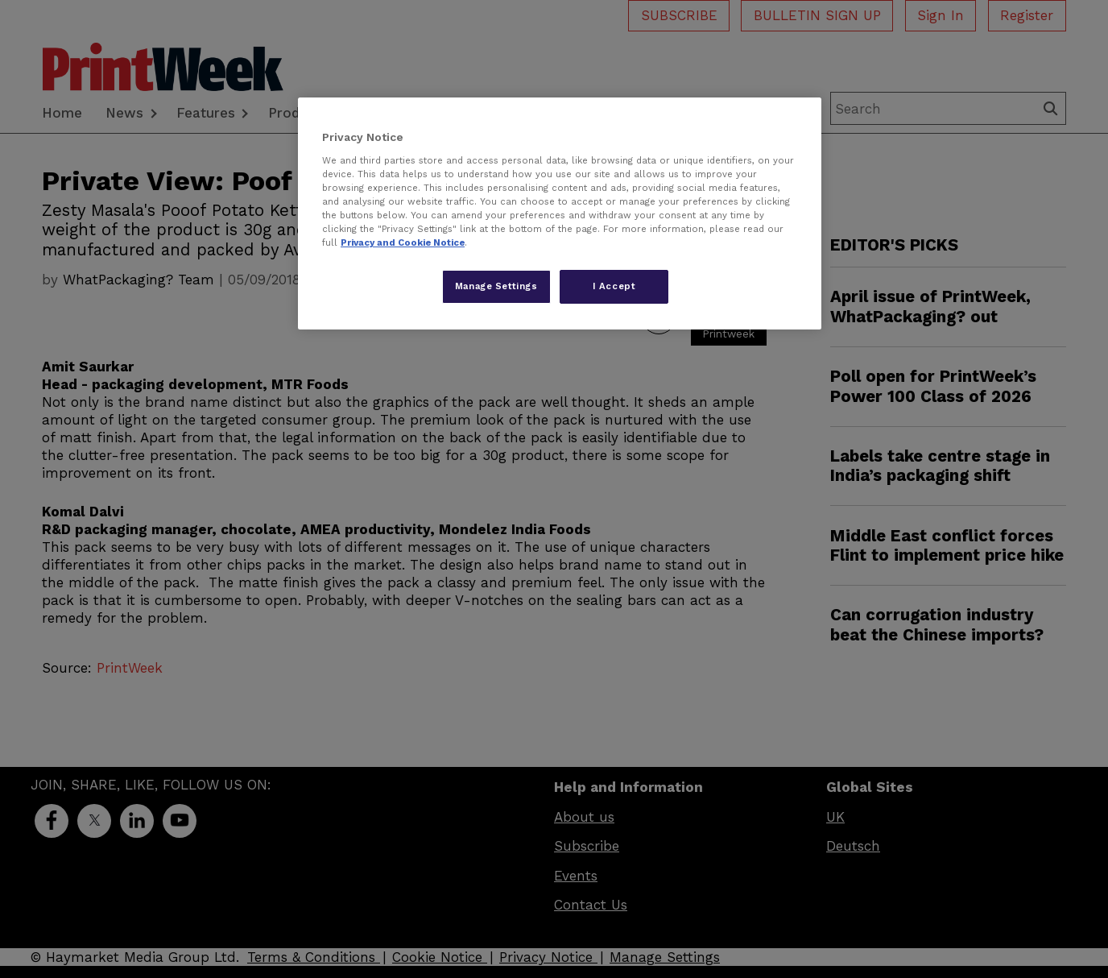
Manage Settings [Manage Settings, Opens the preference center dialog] (496, 286)
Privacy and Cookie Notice (403, 242)
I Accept (614, 286)
